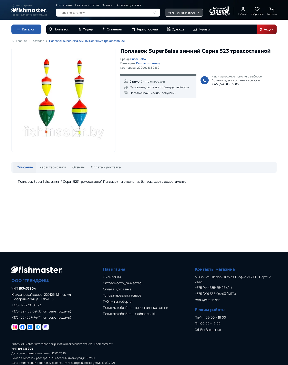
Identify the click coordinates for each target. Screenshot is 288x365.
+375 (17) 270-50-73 (26, 305)
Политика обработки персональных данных (135, 307)
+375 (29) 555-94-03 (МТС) (215, 293)
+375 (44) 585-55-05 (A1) (213, 287)
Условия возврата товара (122, 295)
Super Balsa (138, 59)
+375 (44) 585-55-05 (225, 84)
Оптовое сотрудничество (122, 283)
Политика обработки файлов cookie (129, 313)
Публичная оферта (117, 301)
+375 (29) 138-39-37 (41, 311)
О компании (64, 5)
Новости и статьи (87, 5)
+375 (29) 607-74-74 (41, 317)
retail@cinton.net (207, 300)
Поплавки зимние (148, 63)
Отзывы (107, 5)
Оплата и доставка (128, 5)
